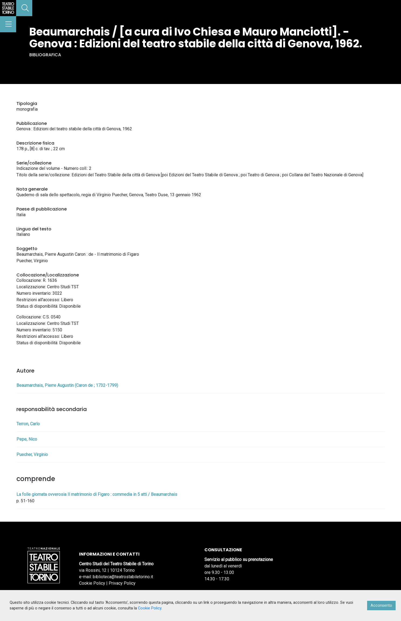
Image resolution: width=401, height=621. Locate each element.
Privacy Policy (122, 583)
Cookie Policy (92, 583)
